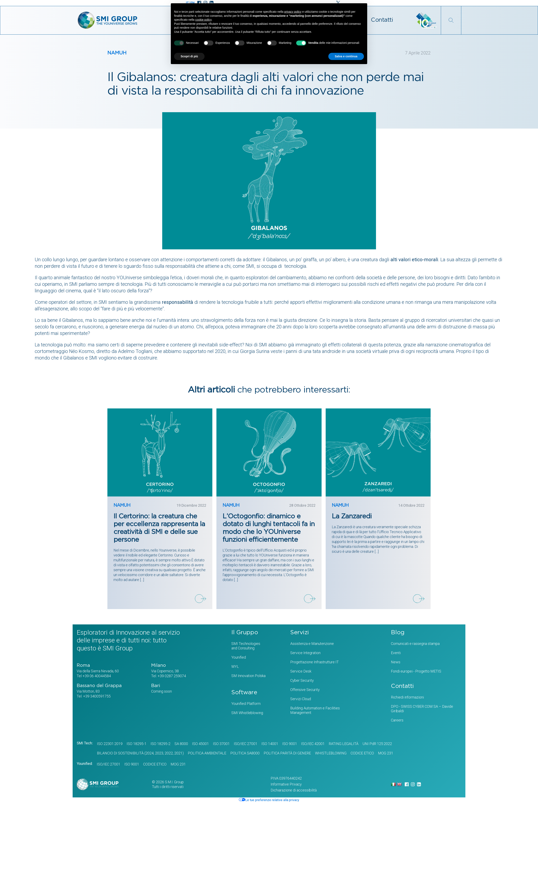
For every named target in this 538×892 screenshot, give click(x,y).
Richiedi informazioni (407, 697)
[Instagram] (413, 784)
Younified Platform (246, 703)
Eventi (396, 653)
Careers (397, 720)
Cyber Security (302, 680)
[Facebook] (406, 784)
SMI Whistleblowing (247, 713)
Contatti (382, 20)
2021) (178, 753)
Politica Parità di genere (287, 753)
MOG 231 (385, 753)
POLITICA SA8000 (245, 753)
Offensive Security (305, 689)
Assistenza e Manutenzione (312, 643)
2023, (159, 753)
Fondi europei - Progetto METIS (416, 671)
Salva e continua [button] (346, 56)
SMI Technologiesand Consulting (245, 645)
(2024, (149, 753)
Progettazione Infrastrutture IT (314, 662)
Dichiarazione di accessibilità (294, 790)
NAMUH (116, 53)
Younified (238, 657)
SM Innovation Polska (248, 676)
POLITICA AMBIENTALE (207, 753)
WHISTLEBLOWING (331, 753)
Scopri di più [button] (189, 56)
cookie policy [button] (203, 19)
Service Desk (300, 671)
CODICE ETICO (362, 753)
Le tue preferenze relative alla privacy (269, 800)
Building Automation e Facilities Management (315, 710)
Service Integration (305, 653)
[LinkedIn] (419, 784)
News (395, 662)
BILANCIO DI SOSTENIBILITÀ (120, 753)
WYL (235, 666)
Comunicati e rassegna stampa (415, 643)
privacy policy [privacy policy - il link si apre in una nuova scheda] (293, 11)
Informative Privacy (286, 784)
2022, (168, 753)
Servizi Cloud (300, 699)
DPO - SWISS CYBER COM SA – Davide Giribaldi (422, 708)
